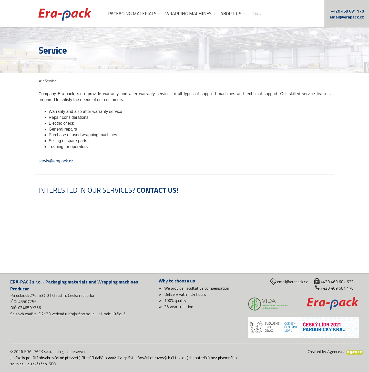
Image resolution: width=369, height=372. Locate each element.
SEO (52, 364)
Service (50, 80)
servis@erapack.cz (55, 161)
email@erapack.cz (347, 17)
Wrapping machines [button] (190, 13)
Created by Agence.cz (326, 351)
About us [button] (232, 13)
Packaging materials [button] (134, 13)
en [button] (257, 14)
